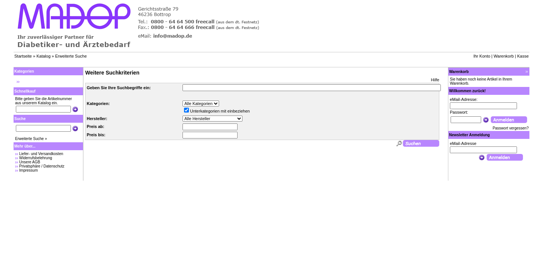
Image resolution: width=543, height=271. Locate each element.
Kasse (523, 56)
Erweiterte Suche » (31, 139)
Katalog (44, 56)
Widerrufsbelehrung (35, 158)
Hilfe (435, 80)
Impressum (28, 170)
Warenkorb (504, 56)
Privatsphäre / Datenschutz (41, 166)
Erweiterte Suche (71, 56)
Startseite (23, 56)
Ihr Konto (481, 56)
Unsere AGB (29, 162)
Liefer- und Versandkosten (41, 154)
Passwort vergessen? (510, 128)
